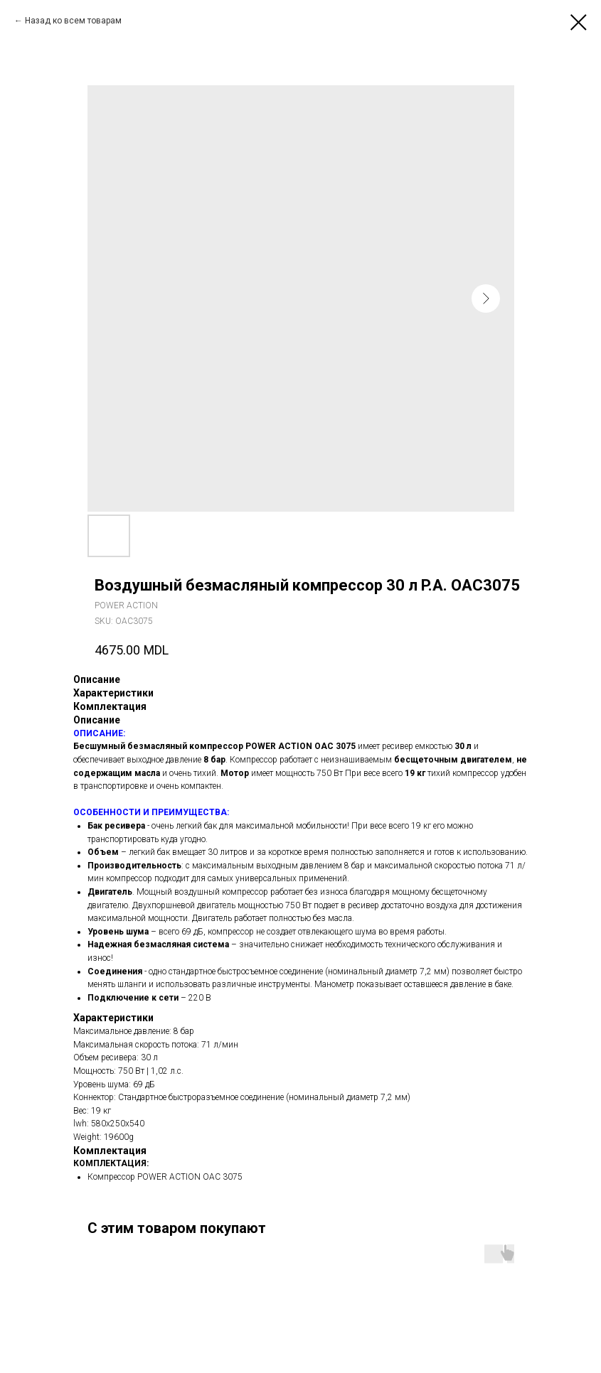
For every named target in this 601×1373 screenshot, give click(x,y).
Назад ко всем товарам (73, 21)
